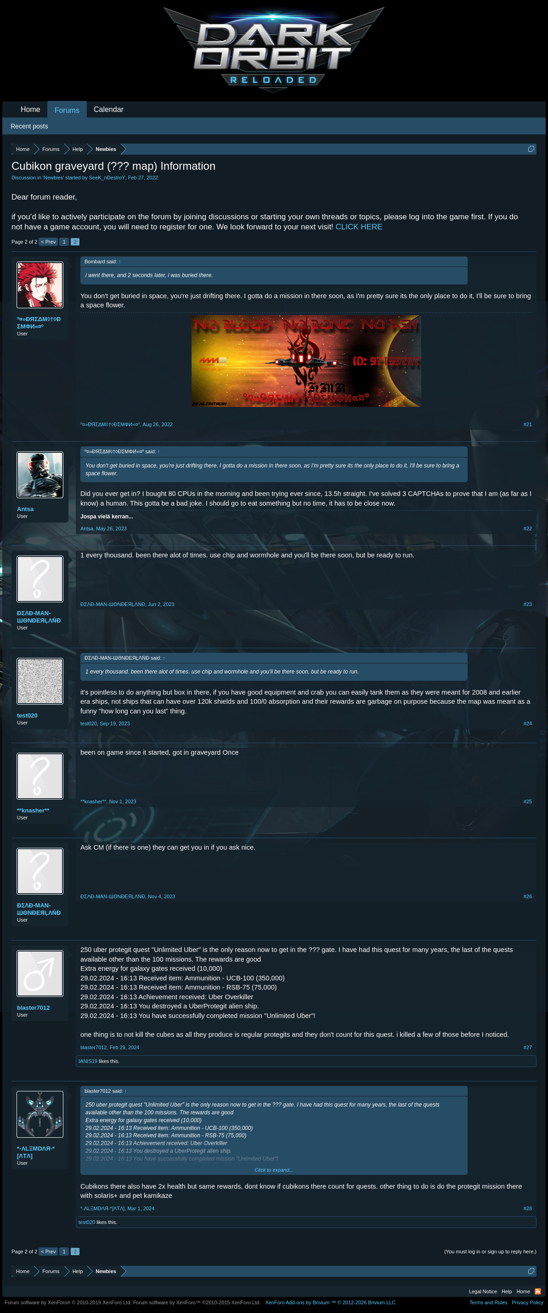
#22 (528, 528)
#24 (528, 723)
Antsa (25, 509)
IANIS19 (88, 1061)
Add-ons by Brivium (331, 1302)
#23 (528, 604)
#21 (528, 424)
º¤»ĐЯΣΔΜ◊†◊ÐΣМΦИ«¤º (39, 323)
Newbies (53, 177)
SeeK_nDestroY (107, 177)
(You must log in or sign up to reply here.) (490, 1251)
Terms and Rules (488, 1302)
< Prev (48, 242)
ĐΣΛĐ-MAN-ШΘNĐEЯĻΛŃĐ (39, 617)
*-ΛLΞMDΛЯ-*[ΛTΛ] (36, 1152)
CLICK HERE (359, 227)
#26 (528, 896)
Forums (67, 110)
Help (507, 1291)
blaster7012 (33, 1007)
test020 (27, 715)
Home (30, 109)
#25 (528, 801)
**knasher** (33, 810)
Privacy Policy (527, 1302)
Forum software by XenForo (68, 1302)
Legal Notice (483, 1291)
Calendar (109, 109)
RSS (538, 1291)
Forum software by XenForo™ (197, 1302)
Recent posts (29, 126)
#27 (528, 1047)
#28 (528, 1208)
